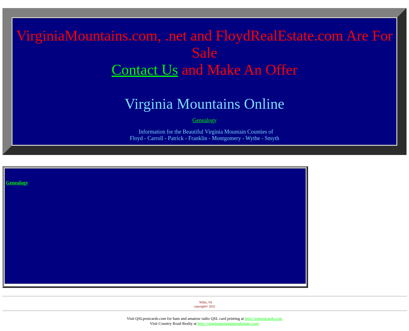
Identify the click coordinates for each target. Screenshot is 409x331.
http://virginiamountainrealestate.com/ (228, 323)
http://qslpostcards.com (263, 318)
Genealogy (205, 120)
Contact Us (144, 69)
